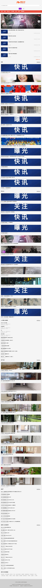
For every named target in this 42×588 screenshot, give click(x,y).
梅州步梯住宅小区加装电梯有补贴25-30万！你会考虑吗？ (9, 264)
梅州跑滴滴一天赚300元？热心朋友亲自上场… (8, 103)
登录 (20, 8)
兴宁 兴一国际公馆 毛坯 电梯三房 (6, 464)
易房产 (2, 489)
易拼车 (2, 524)
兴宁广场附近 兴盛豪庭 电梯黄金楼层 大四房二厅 (8, 412)
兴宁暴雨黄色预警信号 (4, 166)
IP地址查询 (2, 574)
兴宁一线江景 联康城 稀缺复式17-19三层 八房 (8, 380)
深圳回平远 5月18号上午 (4, 562)
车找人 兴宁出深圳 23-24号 (5, 532)
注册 (23, 8)
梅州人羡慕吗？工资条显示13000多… (6, 124)
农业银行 (14, 575)
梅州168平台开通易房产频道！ (13, 47)
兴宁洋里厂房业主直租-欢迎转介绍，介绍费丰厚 (8, 505)
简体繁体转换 (27, 574)
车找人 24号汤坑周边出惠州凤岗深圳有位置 (7, 538)
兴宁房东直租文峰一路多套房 (5, 494)
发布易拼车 (6, 524)
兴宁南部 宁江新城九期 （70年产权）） (7, 370)
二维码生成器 (3, 575)
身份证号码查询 (18, 574)
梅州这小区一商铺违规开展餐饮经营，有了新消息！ (8, 306)
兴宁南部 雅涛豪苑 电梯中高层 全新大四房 (7, 443)
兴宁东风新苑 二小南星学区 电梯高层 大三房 (7, 475)
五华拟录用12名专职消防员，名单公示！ (7, 340)
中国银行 (7, 575)
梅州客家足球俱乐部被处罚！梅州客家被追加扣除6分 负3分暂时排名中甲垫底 (12, 156)
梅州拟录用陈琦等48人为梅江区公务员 (7, 337)
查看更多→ (39, 62)
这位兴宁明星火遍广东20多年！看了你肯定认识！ (8, 82)
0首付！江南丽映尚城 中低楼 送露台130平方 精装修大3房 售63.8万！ (11, 491)
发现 (5, 11)
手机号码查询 (7, 574)
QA (1, 330)
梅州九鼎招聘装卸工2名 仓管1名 (6, 348)
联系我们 (19, 582)
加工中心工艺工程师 (4, 322)
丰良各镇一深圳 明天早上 (5, 554)
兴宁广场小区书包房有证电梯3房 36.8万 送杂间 (8, 518)
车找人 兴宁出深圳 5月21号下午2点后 (6, 549)
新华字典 (11, 574)
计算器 (35, 574)
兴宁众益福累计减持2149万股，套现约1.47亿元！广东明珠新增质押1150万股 (12, 135)
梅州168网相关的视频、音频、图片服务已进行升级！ (16, 30)
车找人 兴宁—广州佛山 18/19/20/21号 (6, 557)
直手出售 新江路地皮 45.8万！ (5, 513)
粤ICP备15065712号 (16, 585)
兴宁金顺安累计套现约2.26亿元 (5, 72)
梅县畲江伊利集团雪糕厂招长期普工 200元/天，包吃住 (9, 351)
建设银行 (17, 575)
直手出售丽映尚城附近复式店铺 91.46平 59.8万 (8, 510)
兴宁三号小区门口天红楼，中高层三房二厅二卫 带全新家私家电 (10, 521)
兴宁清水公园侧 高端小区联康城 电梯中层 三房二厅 (8, 391)
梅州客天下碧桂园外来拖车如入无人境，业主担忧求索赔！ (10, 243)
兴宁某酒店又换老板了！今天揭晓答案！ (7, 222)
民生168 (8, 11)
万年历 (14, 574)
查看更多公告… (38, 59)
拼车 (19, 11)
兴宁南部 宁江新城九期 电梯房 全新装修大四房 (8, 433)
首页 (2, 11)
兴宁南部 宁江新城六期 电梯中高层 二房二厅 (7, 401)
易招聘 (6, 320)
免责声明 (22, 582)
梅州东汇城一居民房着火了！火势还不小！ (7, 114)
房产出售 (2, 360)
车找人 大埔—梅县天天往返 (5, 551)
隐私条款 (25, 582)
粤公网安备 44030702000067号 (28, 585)
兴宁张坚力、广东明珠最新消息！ (6, 187)
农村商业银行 (25, 575)
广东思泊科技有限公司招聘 (5, 345)
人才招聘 (12, 11)
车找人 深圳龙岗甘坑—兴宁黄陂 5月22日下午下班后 (9, 543)
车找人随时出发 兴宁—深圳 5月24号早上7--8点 (8, 530)
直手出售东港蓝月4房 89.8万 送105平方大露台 (8, 502)
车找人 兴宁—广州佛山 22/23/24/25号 (6, 546)
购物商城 (22, 11)
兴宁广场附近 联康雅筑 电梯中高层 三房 (7, 454)
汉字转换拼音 (32, 574)
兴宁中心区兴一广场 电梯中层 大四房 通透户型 (8, 485)
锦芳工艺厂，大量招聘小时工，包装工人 (7, 356)
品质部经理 (2, 326)
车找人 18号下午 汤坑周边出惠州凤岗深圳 (7, 565)
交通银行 (32, 575)
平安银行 (29, 575)
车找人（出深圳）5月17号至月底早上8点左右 (8, 568)
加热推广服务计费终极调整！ (12, 53)
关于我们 (16, 582)
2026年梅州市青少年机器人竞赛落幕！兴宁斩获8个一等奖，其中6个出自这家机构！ (13, 145)
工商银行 (10, 575)
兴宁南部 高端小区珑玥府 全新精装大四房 (7, 422)
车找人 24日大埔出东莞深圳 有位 (6, 527)
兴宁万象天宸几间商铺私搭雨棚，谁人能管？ (7, 285)
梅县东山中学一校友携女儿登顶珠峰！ (6, 93)
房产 (16, 11)
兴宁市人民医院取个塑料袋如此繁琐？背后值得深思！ (9, 201)
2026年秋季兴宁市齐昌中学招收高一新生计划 (8, 177)
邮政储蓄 (20, 575)
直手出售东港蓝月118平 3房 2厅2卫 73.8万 (7, 499)
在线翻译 (22, 574)
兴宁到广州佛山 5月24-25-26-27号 (6, 535)
